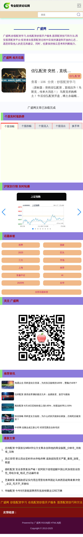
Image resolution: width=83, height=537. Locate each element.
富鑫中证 (20, 275)
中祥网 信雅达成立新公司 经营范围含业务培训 (37, 427)
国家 (62, 245)
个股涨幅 (9, 126)
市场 (62, 260)
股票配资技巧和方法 (69, 502)
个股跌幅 (26, 126)
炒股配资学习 (18, 502)
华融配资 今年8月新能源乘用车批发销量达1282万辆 (33, 490)
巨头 (62, 252)
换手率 (75, 126)
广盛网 (5, 502)
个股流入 (44, 126)
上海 (21, 267)
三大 (21, 260)
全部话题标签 (41, 292)
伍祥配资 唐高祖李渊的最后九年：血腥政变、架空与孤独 (42, 394)
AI (62, 275)
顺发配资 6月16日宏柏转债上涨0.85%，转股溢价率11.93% (43, 405)
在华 (62, 283)
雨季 (21, 245)
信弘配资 (74, 76)
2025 (20, 252)
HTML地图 (56, 523)
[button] (4, 212)
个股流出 (61, 126)
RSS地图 (45, 523)
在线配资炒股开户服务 (42, 502)
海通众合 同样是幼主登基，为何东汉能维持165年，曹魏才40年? (46, 383)
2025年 (20, 283)
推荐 (62, 267)
